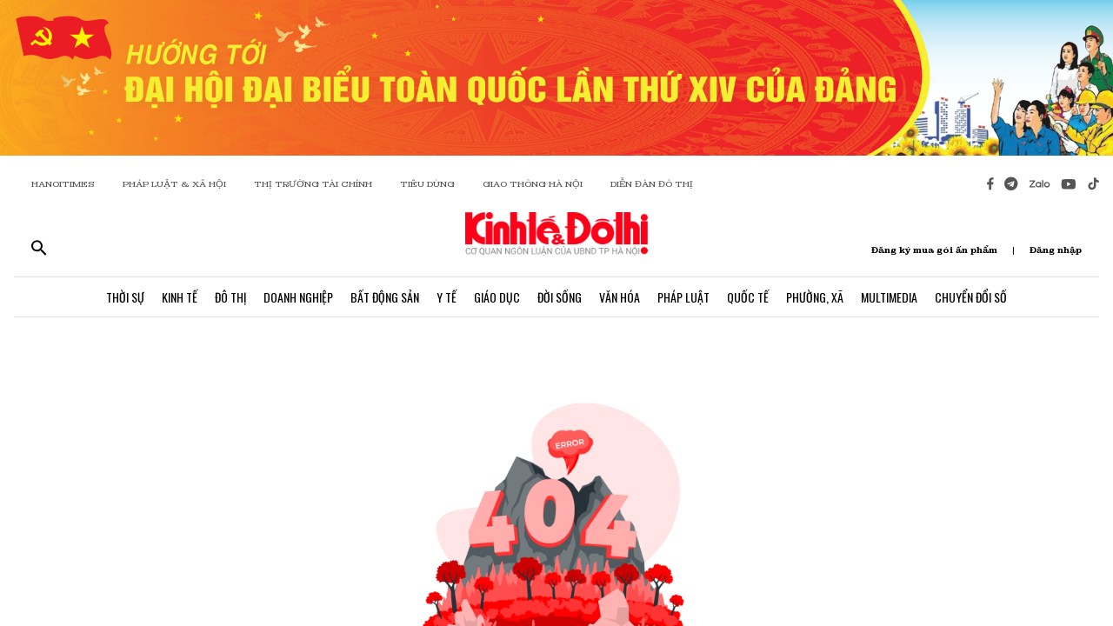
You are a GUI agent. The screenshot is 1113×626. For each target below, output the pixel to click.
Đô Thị (230, 297)
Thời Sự (125, 297)
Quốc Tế (748, 297)
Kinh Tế (179, 297)
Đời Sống (559, 297)
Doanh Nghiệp (298, 297)
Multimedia (889, 297)
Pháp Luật (683, 297)
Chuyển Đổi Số (971, 297)
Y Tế (447, 297)
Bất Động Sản (384, 297)
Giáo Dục (497, 297)
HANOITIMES (63, 184)
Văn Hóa (619, 297)
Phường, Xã (814, 297)
